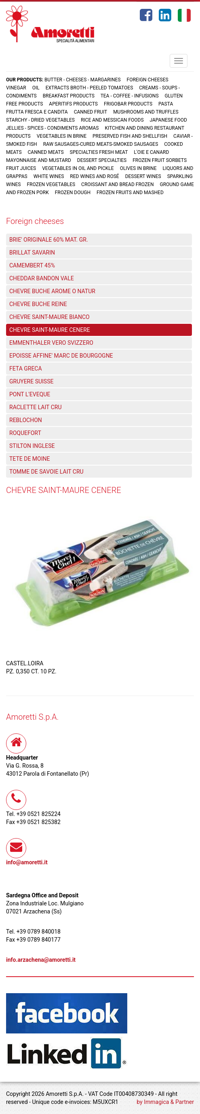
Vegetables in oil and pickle (78, 168)
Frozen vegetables (51, 184)
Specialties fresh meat (99, 152)
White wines (49, 176)
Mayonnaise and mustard (38, 160)
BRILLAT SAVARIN (32, 252)
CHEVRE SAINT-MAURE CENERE (49, 330)
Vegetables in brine (61, 136)
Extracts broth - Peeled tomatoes (89, 88)
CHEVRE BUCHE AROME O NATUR (52, 291)
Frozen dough (73, 192)
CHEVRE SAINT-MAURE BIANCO (49, 317)
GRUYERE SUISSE (31, 381)
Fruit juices (21, 168)
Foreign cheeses (147, 80)
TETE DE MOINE (29, 459)
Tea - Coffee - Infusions (130, 96)
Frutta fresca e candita (37, 112)
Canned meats (46, 152)
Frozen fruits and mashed (130, 192)
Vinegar (16, 88)
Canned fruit (90, 112)
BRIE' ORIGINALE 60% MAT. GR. (48, 239)
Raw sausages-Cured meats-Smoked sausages (100, 144)
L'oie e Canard (151, 152)
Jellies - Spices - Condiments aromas (52, 128)
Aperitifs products (73, 104)
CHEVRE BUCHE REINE (38, 304)
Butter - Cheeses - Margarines (82, 80)
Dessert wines (143, 176)
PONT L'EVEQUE (29, 394)
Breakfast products (69, 96)
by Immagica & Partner (165, 1102)
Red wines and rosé (94, 176)
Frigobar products (128, 104)
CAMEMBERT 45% (32, 265)
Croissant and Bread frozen (117, 184)
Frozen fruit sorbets (160, 160)
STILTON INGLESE (32, 446)
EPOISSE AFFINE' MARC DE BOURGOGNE (61, 355)
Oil (36, 88)
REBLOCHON (25, 420)
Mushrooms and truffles (145, 112)
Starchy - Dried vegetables (40, 120)
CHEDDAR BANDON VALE (41, 278)
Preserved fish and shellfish (130, 136)
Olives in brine (138, 168)
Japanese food (168, 120)
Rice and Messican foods (112, 120)
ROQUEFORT (25, 433)
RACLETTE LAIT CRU (35, 407)
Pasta (165, 104)
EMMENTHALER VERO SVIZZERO (51, 343)
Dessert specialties (101, 160)
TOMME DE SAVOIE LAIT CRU (46, 471)
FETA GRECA (25, 368)
